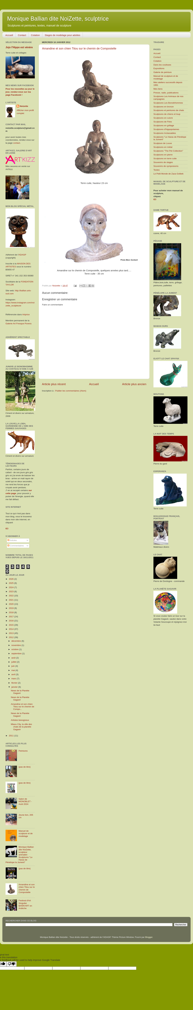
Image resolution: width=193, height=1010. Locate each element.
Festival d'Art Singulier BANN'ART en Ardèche (25, 904)
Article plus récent (54, 384)
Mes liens (157, 89)
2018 (11, 612)
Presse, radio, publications (165, 92)
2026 (11, 579)
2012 (11, 637)
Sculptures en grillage (163, 125)
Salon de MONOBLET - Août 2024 (25, 801)
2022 (11, 595)
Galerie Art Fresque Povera (18, 323)
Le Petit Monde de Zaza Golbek (168, 174)
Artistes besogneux (20, 720)
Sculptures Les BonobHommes (168, 103)
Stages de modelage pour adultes (62, 35)
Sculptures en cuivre (163, 118)
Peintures (23, 751)
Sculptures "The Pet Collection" (168, 151)
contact (16, 143)
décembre (16, 641)
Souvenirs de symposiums (165, 166)
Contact (22, 35)
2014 (11, 629)
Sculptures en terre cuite (165, 158)
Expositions (158, 68)
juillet (14, 662)
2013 (11, 633)
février (14, 683)
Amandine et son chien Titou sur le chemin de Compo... (22, 706)
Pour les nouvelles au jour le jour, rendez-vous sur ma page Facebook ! (20, 92)
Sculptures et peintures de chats (168, 110)
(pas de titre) (25, 767)
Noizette (24, 106)
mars (14, 678)
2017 (11, 616)
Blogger (149, 937)
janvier (14, 687)
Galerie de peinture (162, 72)
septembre (16, 653)
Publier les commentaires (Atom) (70, 391)
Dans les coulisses (162, 65)
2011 (11, 735)
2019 (11, 608)
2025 (11, 583)
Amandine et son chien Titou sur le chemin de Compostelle (79, 48)
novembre (16, 645)
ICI (154, 199)
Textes (156, 170)
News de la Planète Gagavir (20, 691)
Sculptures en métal (162, 147)
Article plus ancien (134, 384)
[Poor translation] (11, 964)
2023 (11, 591)
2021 (11, 600)
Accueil (9, 35)
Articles (12, 540)
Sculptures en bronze (163, 106)
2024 (11, 587)
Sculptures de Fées (162, 122)
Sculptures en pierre (163, 154)
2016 (11, 620)
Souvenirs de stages (163, 162)
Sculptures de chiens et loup (166, 114)
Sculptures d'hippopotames (166, 129)
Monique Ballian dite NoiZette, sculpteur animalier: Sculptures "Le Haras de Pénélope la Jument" (20, 854)
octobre (15, 649)
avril (13, 674)
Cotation (35, 35)
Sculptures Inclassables (164, 133)
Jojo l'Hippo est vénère (19, 47)
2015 (11, 625)
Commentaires (15, 545)
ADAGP (22, 255)
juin (13, 666)
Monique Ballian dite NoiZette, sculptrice (58, 18)
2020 (11, 604)
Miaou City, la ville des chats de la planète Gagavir (21, 726)
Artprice (26, 314)
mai (13, 670)
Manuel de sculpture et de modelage (26, 833)
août (13, 658)
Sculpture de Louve (162, 143)
